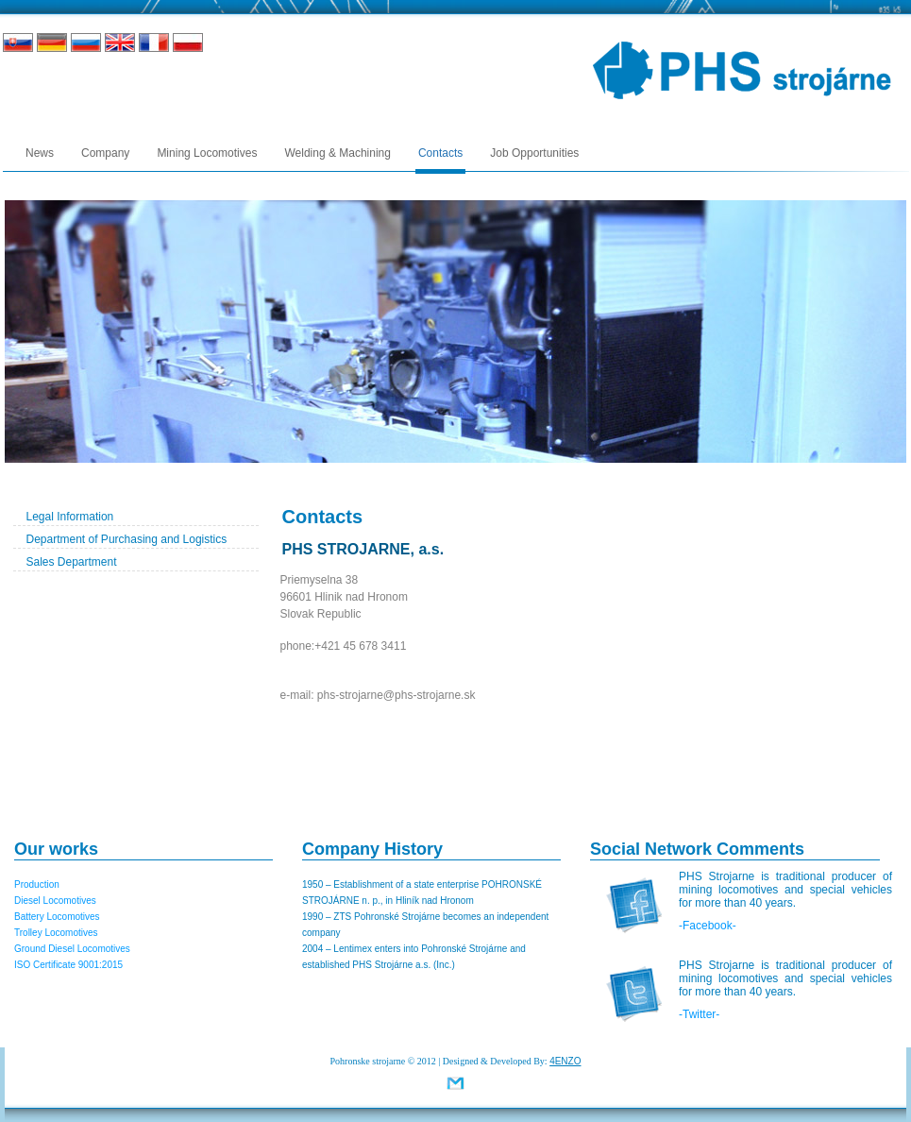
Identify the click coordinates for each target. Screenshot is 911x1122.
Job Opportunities (534, 153)
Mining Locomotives (207, 153)
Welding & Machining (337, 153)
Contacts (440, 153)
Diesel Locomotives (55, 900)
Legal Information (70, 516)
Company (105, 153)
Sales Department (71, 562)
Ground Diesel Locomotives (72, 949)
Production (36, 884)
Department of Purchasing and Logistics (127, 539)
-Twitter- (699, 1014)
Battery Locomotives (57, 916)
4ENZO (565, 1061)
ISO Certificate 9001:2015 (68, 965)
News (39, 153)
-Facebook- (707, 925)
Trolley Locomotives (56, 932)
